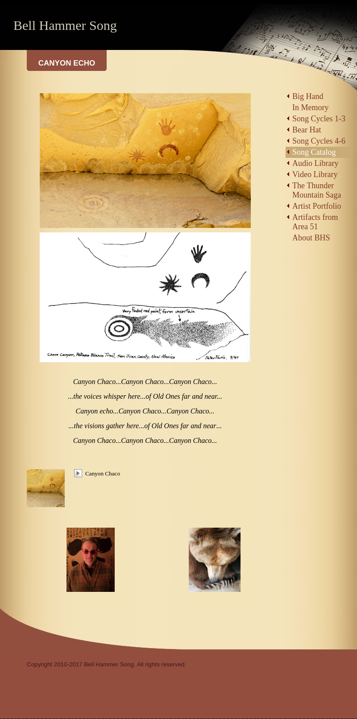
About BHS (311, 237)
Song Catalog (314, 152)
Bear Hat (306, 129)
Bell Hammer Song (65, 25)
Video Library (314, 174)
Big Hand (308, 96)
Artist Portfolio (316, 206)
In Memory (310, 107)
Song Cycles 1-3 (318, 118)
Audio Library (315, 163)
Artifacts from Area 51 (315, 222)
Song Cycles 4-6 (318, 140)
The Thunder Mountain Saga (316, 190)
